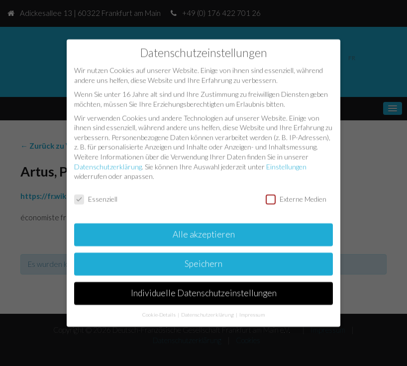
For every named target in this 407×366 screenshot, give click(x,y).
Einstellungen (286, 165)
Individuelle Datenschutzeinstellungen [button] (204, 292)
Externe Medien (296, 198)
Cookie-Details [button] (159, 313)
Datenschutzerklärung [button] (208, 313)
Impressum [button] (252, 313)
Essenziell (95, 198)
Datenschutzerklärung (108, 165)
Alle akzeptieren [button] (204, 233)
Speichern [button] (203, 263)
